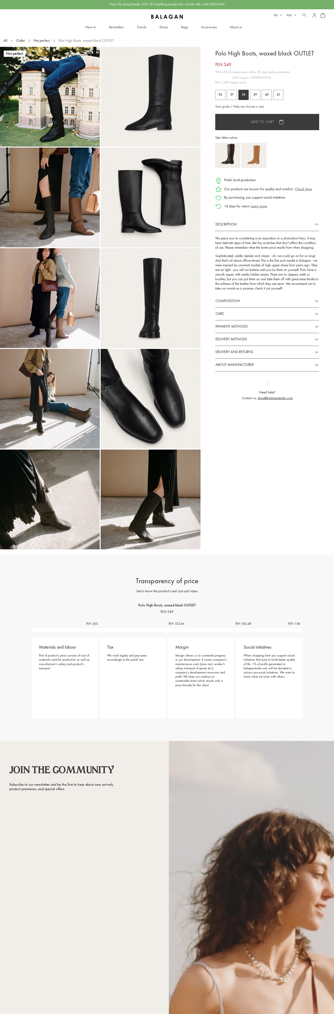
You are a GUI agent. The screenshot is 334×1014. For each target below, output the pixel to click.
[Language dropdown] (278, 15)
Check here (303, 189)
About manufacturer (234, 365)
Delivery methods (231, 339)
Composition (227, 301)
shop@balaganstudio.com (275, 398)
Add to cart (262, 122)
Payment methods (231, 326)
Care (219, 314)
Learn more (259, 206)
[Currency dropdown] (291, 15)
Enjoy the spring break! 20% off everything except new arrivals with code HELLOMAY (167, 4)
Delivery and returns (234, 352)
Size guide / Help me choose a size (239, 107)
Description (226, 224)
